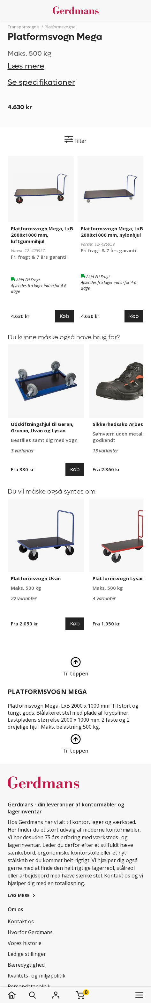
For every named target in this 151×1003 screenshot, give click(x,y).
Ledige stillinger (27, 953)
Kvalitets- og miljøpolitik (36, 975)
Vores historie (25, 943)
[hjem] (18, 995)
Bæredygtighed (26, 964)
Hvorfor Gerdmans (30, 932)
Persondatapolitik (29, 986)
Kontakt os (21, 921)
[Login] (56, 995)
